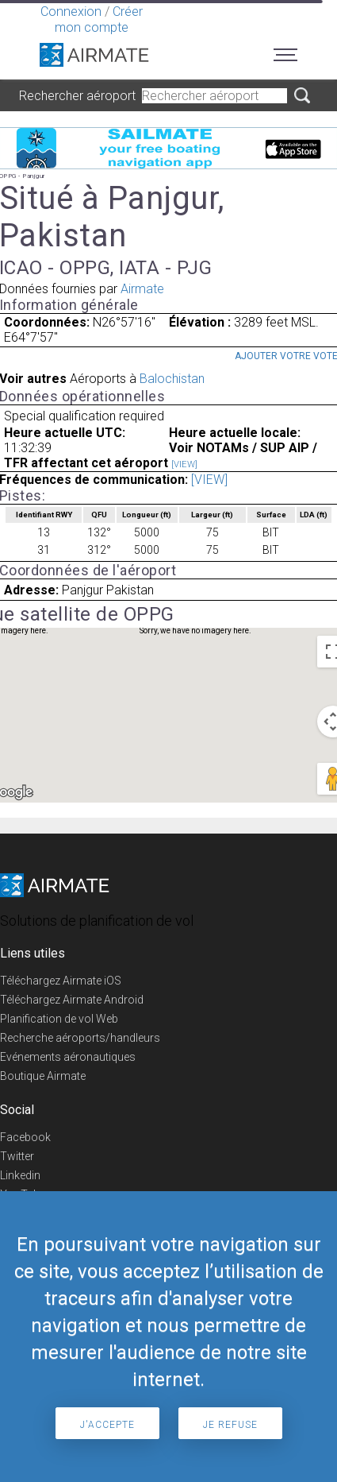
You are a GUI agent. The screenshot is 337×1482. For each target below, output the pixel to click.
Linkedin (20, 1175)
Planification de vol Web (59, 1018)
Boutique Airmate (43, 1076)
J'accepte (107, 1424)
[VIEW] (184, 464)
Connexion (70, 11)
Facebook (25, 1137)
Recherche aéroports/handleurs (80, 1037)
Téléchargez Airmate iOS (60, 980)
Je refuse (230, 1424)
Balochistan (172, 378)
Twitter (17, 1156)
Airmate (142, 288)
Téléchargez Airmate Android (72, 999)
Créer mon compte (99, 19)
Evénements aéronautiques (68, 1057)
